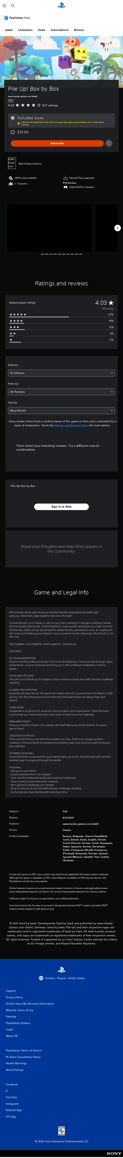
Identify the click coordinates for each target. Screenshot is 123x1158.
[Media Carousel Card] (49, 228)
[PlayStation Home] (61, 5)
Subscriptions (60, 30)
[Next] (117, 228)
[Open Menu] (4, 6)
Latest (9, 30)
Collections (25, 30)
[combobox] (61, 373)
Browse (79, 30)
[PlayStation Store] (18, 18)
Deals (41, 30)
